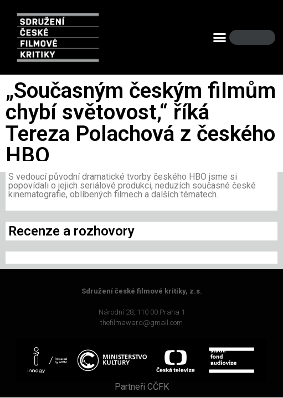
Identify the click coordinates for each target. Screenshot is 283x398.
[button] (219, 37)
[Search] (257, 37)
